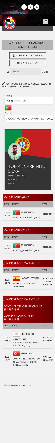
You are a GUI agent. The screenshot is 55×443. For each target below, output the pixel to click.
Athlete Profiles (27, 55)
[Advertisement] (27, 414)
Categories (27, 63)
